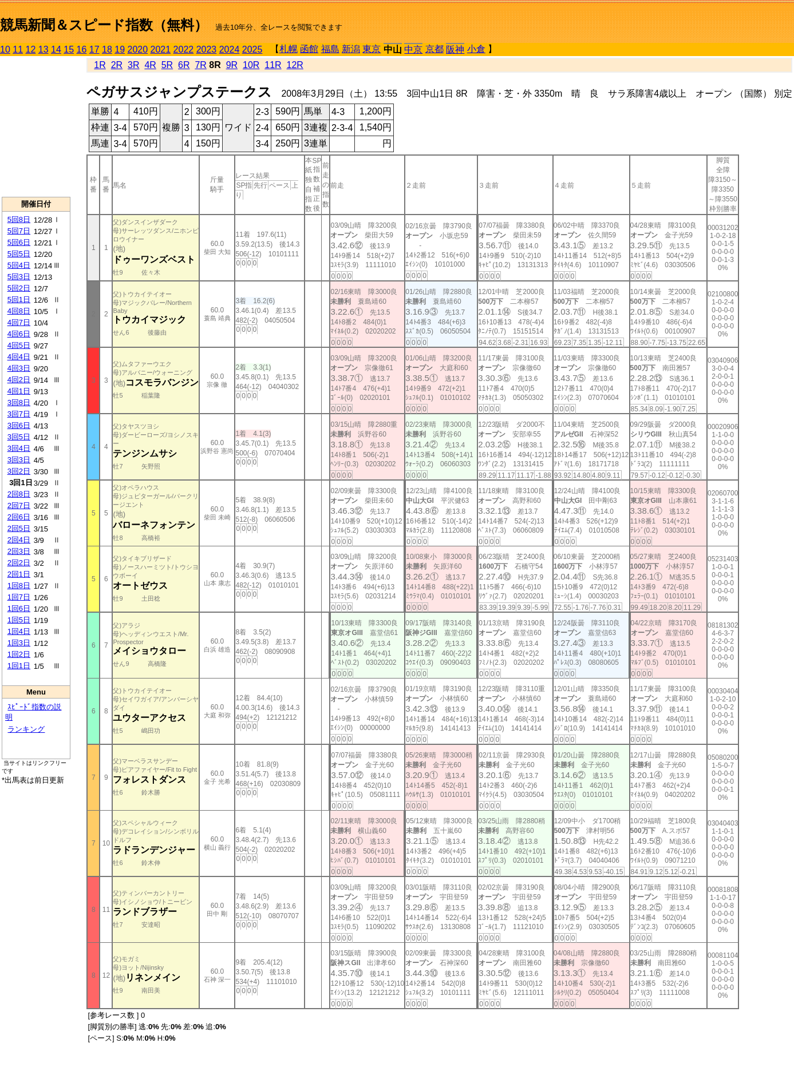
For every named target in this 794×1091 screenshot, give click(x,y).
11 (18, 49)
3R (133, 65)
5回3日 (18, 276)
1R (99, 65)
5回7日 (18, 231)
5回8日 (18, 219)
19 (119, 49)
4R (150, 65)
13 (43, 49)
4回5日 (18, 345)
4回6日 (18, 334)
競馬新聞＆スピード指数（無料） (104, 25)
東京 (371, 49)
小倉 (476, 49)
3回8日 (18, 402)
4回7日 (18, 322)
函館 (309, 49)
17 (94, 49)
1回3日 (18, 642)
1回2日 (18, 654)
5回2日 (18, 288)
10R (251, 65)
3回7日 (18, 414)
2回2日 (18, 562)
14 (56, 49)
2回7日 (18, 505)
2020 (138, 49)
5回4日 (18, 265)
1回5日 (18, 620)
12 (31, 49)
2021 (161, 49)
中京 (413, 49)
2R (117, 65)
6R (183, 65)
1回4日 (18, 631)
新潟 (351, 49)
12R (295, 65)
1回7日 (18, 597)
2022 (183, 49)
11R (272, 65)
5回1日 (18, 299)
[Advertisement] (36, 126)
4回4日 (18, 356)
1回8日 (18, 585)
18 (107, 49)
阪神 (455, 49)
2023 (206, 49)
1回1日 (18, 665)
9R (232, 65)
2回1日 (18, 574)
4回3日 (18, 368)
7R (200, 65)
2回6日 (18, 517)
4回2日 (18, 379)
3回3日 (18, 459)
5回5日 (18, 253)
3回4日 (18, 448)
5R (167, 65)
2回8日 (18, 494)
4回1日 (18, 391)
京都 (434, 49)
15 (69, 49)
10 (5, 49)
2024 (229, 49)
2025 (252, 49)
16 (82, 49)
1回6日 (18, 608)
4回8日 (18, 311)
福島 (330, 49)
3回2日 (18, 471)
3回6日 (18, 425)
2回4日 (18, 539)
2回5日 (18, 528)
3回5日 (18, 437)
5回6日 (18, 242)
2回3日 (18, 551)
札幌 (288, 49)
